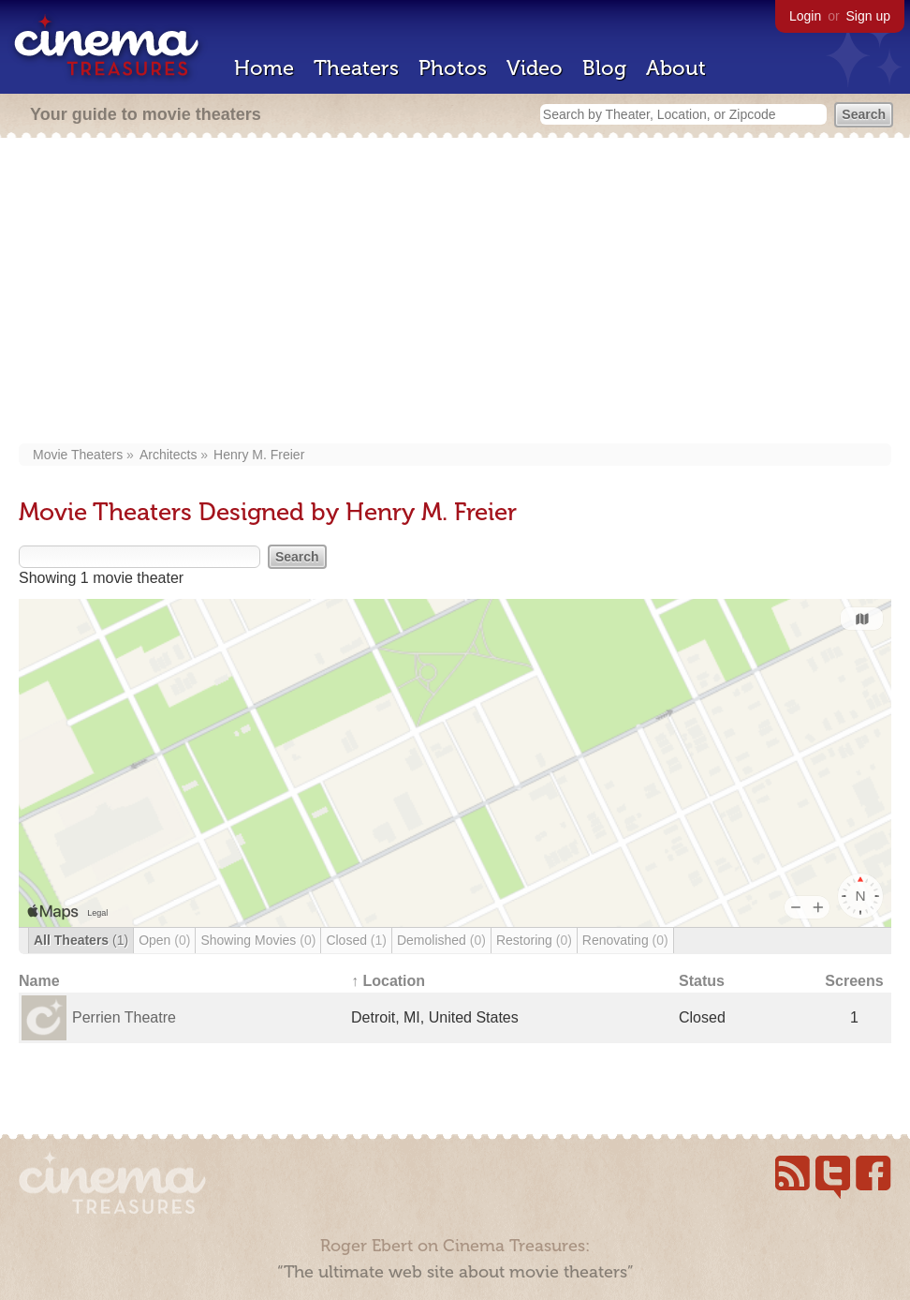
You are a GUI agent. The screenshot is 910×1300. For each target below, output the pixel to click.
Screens (854, 981)
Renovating (625, 940)
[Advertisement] (455, 292)
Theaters (356, 68)
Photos (452, 68)
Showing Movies (258, 940)
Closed (356, 940)
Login (805, 15)
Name (39, 981)
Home (264, 68)
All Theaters (81, 940)
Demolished (441, 940)
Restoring (534, 940)
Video (534, 68)
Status (702, 981)
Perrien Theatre (124, 1017)
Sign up (868, 15)
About (676, 68)
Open (164, 940)
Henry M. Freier (258, 454)
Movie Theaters (78, 454)
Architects (168, 454)
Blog (604, 68)
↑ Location (388, 981)
